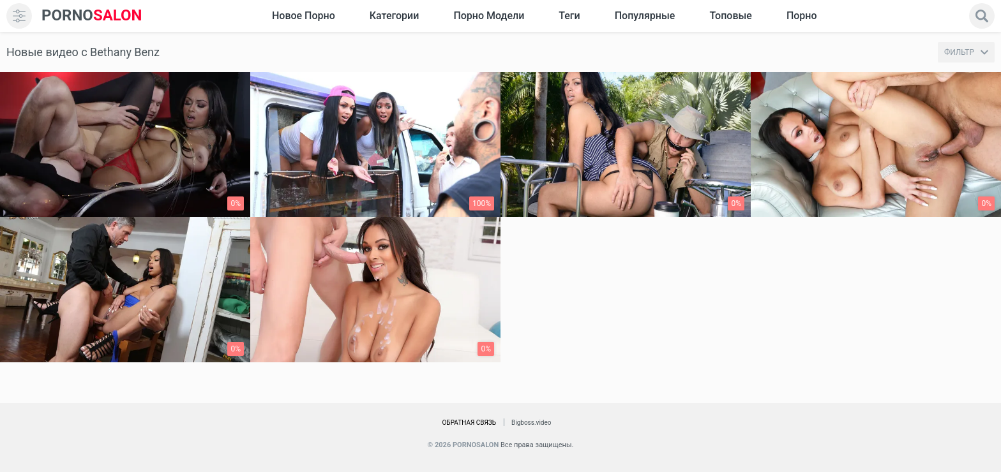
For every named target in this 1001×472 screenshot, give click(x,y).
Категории (394, 16)
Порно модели (488, 16)
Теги (569, 16)
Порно (801, 16)
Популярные (645, 16)
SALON (91, 16)
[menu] (19, 16)
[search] (982, 16)
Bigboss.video (531, 422)
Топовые (730, 16)
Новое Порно (303, 16)
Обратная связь (469, 422)
